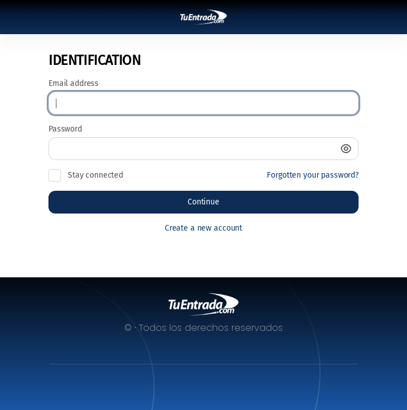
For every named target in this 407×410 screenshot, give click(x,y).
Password (65, 129)
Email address (73, 83)
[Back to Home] (204, 17)
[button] (346, 148)
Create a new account (203, 228)
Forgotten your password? (313, 175)
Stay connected (95, 175)
